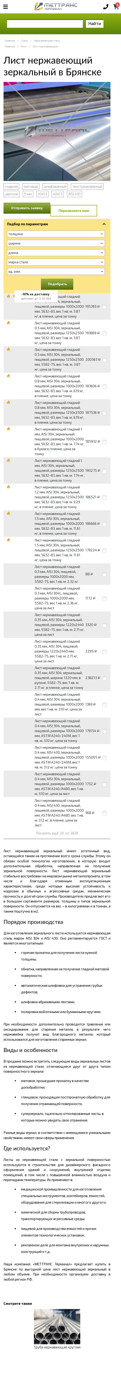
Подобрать (57, 284)
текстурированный (87, 186)
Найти (94, 23)
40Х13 (57, 194)
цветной (11, 194)
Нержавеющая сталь (47, 40)
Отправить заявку (27, 208)
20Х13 (42, 194)
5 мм (28, 194)
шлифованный (55, 186)
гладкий (11, 186)
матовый (31, 186)
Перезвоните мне (74, 210)
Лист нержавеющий (45, 46)
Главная (10, 40)
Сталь (24, 40)
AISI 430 (74, 194)
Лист (24, 46)
